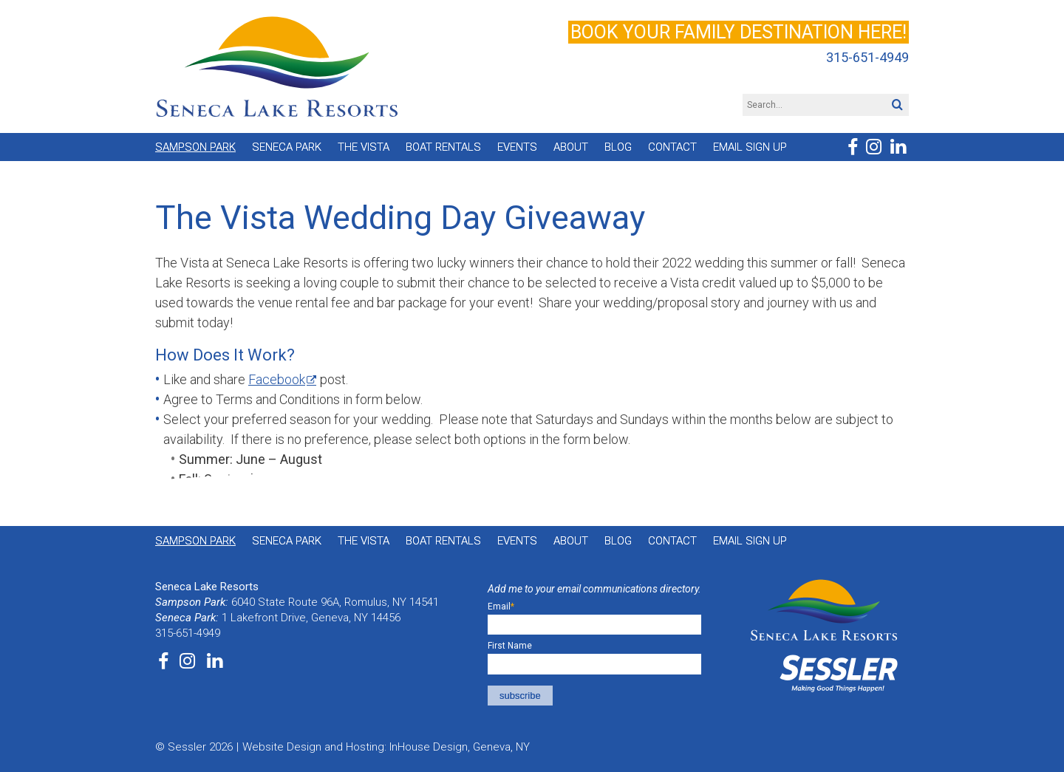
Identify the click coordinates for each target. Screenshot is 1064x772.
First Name (510, 646)
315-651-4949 (867, 57)
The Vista (363, 147)
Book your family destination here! (738, 32)
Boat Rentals (443, 147)
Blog (618, 147)
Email (501, 606)
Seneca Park (286, 147)
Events (517, 147)
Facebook (276, 379)
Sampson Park (195, 147)
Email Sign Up (750, 147)
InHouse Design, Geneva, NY (459, 747)
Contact (672, 147)
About (570, 147)
